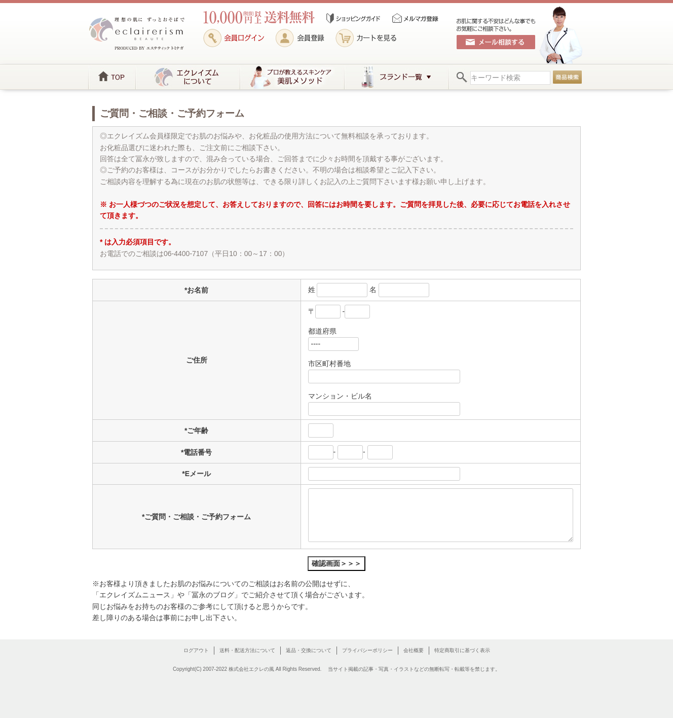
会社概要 (413, 650)
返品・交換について (308, 650)
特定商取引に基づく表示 (462, 650)
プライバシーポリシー (367, 650)
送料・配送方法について (247, 650)
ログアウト (196, 650)
